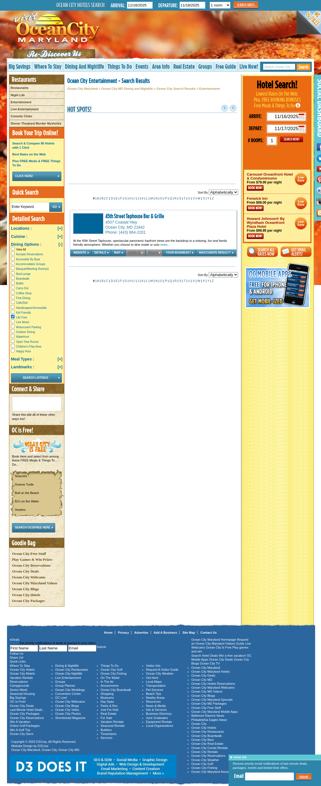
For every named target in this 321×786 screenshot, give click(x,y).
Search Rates (246, 5)
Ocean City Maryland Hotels (210, 671)
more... (165, 244)
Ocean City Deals (25, 571)
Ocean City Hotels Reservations (213, 683)
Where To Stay (47, 66)
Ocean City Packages (28, 601)
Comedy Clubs (21, 116)
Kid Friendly (23, 312)
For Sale (106, 718)
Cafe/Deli (22, 302)
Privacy (123, 632)
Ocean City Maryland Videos (34, 583)
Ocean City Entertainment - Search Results (108, 80)
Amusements (109, 685)
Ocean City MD (69, 749)
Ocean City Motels (22, 673)
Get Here (152, 677)
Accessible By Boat (28, 259)
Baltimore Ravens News (207, 715)
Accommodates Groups (30, 264)
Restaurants (20, 87)
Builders (106, 730)
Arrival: (118, 5)
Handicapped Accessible (31, 307)
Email (239, 776)
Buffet (20, 283)
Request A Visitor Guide (162, 669)
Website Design (22, 746)
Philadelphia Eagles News (209, 719)
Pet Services (154, 689)
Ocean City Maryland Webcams (212, 687)
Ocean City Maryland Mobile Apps (214, 711)
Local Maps (154, 681)
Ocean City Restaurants (71, 669)
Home (108, 632)
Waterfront (22, 336)
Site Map (188, 632)
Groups (205, 66)
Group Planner (65, 685)
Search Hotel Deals (204, 655)
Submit (303, 776)
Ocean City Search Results (176, 88)
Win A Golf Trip (20, 730)
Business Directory (159, 713)
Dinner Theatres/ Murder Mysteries (36, 123)
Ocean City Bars (202, 739)
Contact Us (208, 632)
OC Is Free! (18, 701)
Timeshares (109, 734)
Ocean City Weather (160, 673)
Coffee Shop (24, 293)
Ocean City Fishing (114, 673)
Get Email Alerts (296, 252)
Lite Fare (21, 317)
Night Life (18, 95)
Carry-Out (22, 288)
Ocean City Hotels (26, 595)
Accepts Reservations (29, 254)
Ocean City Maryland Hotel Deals (301, 179)
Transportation (156, 685)
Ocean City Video (67, 709)
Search (303, 67)
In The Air (107, 681)
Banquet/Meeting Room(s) (32, 268)
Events (142, 66)
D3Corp (41, 741)
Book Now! (255, 188)
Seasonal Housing (22, 693)
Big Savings (20, 66)
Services (106, 737)
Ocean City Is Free (219, 647)
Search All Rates (262, 252)
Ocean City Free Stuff (29, 553)
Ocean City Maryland (82, 88)
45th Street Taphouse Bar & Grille (134, 216)
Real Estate (184, 66)
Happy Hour (23, 351)
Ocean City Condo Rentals (209, 748)
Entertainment (21, 102)
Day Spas (107, 701)
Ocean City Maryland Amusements (215, 771)
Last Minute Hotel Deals (26, 709)
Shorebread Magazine (70, 718)
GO (291, 139)
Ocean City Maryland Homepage (213, 639)
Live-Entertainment (25, 109)
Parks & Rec (109, 705)
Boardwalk (22, 278)
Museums (107, 697)
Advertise (141, 632)
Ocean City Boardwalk (116, 689)
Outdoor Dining (25, 332)
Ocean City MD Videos (206, 691)
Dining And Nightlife (84, 66)
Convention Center (68, 693)
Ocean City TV (210, 663)
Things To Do (120, 66)
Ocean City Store (21, 734)
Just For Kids (109, 709)
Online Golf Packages (24, 725)
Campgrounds (19, 685)
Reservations (19, 681)
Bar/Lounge (23, 273)
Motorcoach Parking (28, 327)
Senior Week (18, 689)
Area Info (161, 66)
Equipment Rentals (159, 721)
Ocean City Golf (111, 669)
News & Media (156, 705)
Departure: (168, 5)
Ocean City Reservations (31, 565)
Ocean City (49, 749)
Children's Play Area (28, 346)
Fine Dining (23, 298)
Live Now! (248, 66)
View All (18, 249)
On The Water (110, 677)
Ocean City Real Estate (207, 743)
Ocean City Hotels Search (80, 5)
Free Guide (226, 66)
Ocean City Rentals (204, 751)
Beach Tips (153, 693)
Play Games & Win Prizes (32, 559)
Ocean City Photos (68, 713)
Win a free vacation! (232, 655)
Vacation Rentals (21, 677)
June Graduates (157, 718)
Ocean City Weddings (70, 689)
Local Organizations (159, 725)
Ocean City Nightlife (68, 673)
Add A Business (165, 632)
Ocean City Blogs (25, 589)
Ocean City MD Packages (209, 703)
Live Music (22, 322)
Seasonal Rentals (113, 725)
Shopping (107, 693)
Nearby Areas (155, 697)
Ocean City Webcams (28, 577)
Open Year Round (27, 341)
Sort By (218, 192)
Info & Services (156, 709)
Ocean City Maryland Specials (211, 699)
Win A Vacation (20, 721)
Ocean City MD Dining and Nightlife (127, 88)
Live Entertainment (68, 677)
